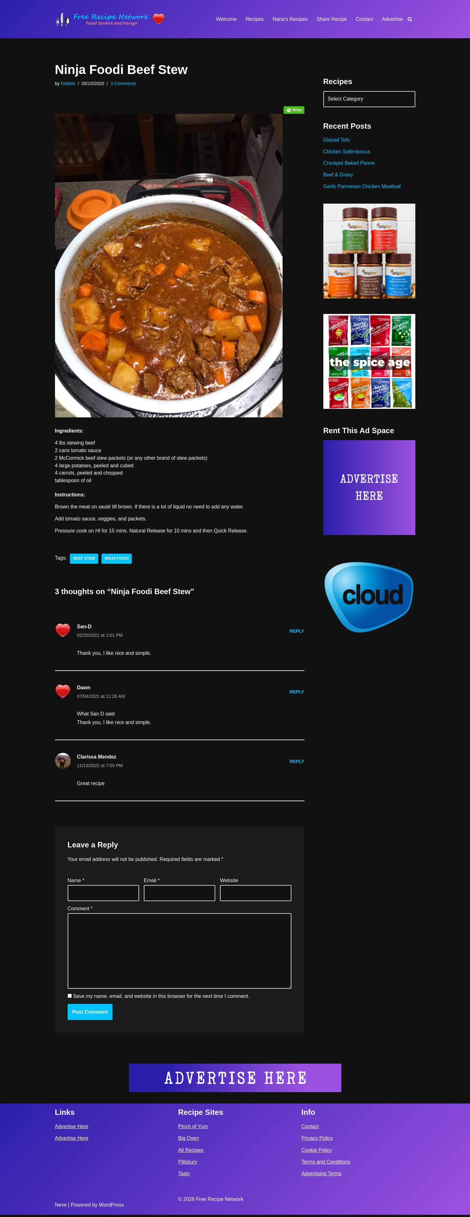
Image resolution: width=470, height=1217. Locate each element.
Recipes (254, 19)
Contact (364, 19)
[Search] (409, 19)
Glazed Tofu (336, 140)
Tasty (184, 1175)
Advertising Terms (322, 1175)
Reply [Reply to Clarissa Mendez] (297, 762)
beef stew (84, 559)
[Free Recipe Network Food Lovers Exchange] (110, 19)
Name (76, 882)
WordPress (111, 1207)
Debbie (68, 83)
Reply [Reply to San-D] (297, 632)
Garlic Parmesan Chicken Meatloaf (362, 187)
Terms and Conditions (326, 1164)
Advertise (392, 19)
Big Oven (188, 1140)
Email (152, 882)
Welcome (225, 19)
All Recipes (191, 1152)
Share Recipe (331, 19)
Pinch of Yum (193, 1129)
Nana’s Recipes (289, 19)
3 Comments (124, 83)
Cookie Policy (317, 1152)
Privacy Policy (317, 1140)
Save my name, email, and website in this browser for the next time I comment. (161, 998)
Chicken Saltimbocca (346, 152)
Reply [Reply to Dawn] (297, 693)
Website (229, 882)
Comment (80, 910)
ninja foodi (117, 559)
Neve (61, 1207)
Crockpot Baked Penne (349, 164)
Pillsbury (187, 1164)
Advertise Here (72, 1129)
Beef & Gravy (338, 175)
